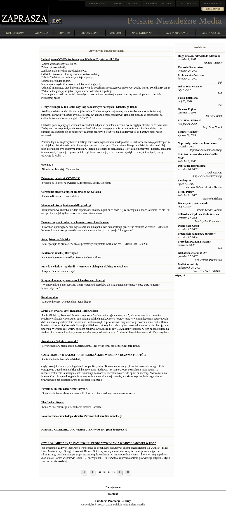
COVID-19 (64, 32)
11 (105, 472)
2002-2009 (115, 32)
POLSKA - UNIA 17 (189, 120)
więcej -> (180, 275)
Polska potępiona (188, 97)
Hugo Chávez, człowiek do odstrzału (199, 56)
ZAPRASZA (125, 3)
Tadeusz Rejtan (187, 109)
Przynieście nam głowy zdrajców (197, 233)
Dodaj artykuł (213, 8)
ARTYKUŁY (42, 32)
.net (97, 3)
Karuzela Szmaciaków (191, 67)
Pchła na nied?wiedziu (191, 75)
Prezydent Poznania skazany (194, 241)
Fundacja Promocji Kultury (113, 501)
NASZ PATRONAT (142, 32)
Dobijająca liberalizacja (191, 165)
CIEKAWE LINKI (90, 32)
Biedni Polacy (186, 191)
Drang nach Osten (188, 225)
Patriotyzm (184, 180)
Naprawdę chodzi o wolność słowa (197, 143)
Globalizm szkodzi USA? (192, 253)
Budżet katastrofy (188, 264)
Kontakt (113, 494)
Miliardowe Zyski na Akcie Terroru (198, 214)
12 (107, 472)
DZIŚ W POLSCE (210, 32)
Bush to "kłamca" (188, 131)
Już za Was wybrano (190, 86)
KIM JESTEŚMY (15, 32)
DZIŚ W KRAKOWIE (176, 32)
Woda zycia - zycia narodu (193, 203)
